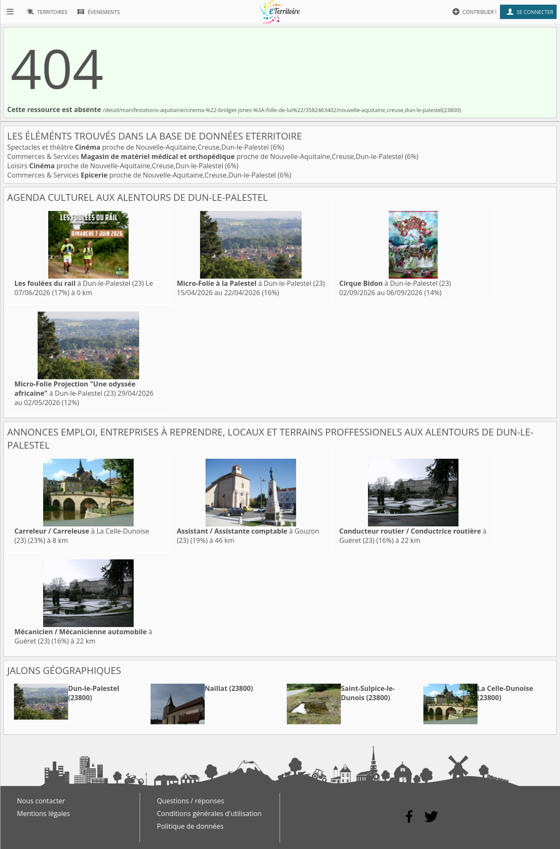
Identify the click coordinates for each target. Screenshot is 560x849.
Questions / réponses (190, 800)
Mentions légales (43, 813)
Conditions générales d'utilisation (209, 813)
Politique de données (190, 826)
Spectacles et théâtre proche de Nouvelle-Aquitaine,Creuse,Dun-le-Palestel (139, 147)
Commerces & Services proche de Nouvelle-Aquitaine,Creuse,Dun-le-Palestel (206, 156)
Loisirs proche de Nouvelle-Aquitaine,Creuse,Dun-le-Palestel (116, 165)
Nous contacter (41, 800)
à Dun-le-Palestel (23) (79, 283)
